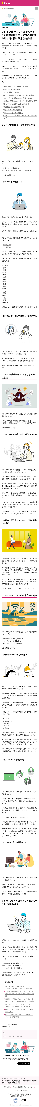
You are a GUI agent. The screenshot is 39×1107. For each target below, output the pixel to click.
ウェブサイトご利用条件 (19, 1090)
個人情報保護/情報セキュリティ (24, 1087)
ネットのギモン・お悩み (17, 1078)
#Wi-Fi (5, 1036)
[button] (36, 8)
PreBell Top (5, 1078)
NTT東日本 (7, 245)
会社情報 (7, 1087)
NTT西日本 (7, 247)
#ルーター (12, 1036)
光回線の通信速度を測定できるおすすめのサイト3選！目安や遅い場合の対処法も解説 (19, 994)
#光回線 (19, 1036)
